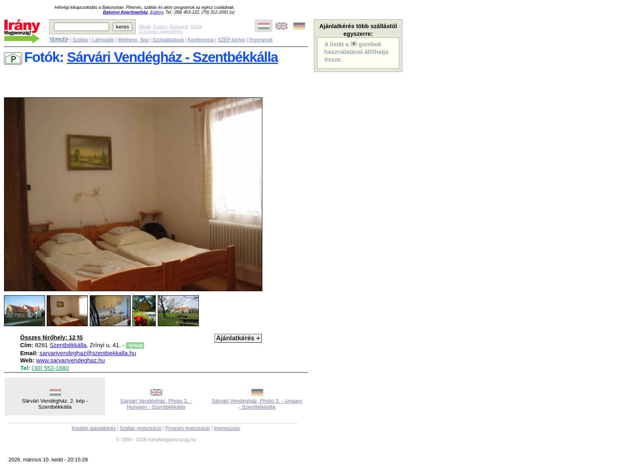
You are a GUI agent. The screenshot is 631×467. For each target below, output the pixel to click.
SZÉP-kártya (231, 40)
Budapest (179, 26)
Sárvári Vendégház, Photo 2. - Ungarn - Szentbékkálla (257, 404)
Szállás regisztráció (140, 428)
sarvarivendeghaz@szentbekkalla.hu (87, 353)
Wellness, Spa (133, 40)
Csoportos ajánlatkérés (161, 31)
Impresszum (227, 428)
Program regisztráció (187, 428)
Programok (261, 40)
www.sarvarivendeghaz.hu (70, 360)
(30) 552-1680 (50, 368)
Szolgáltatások (168, 40)
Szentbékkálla (67, 345)
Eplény (156, 12)
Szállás (80, 40)
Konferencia (201, 40)
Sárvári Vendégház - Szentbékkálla (172, 57)
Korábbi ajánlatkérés (93, 428)
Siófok (196, 26)
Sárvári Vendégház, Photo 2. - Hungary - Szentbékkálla (156, 404)
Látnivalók (103, 40)
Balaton (160, 26)
